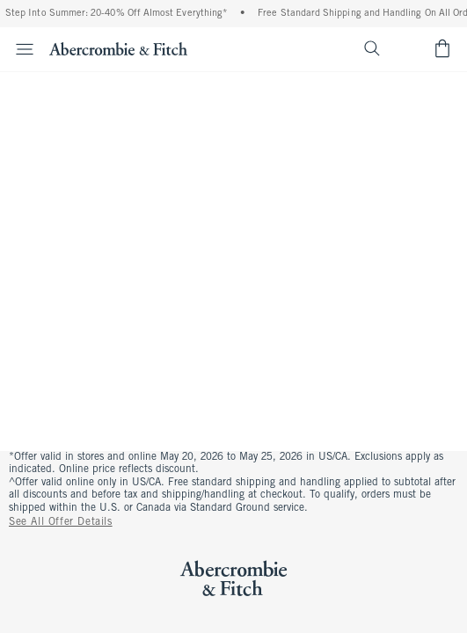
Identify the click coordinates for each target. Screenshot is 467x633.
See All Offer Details (61, 522)
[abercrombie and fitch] (118, 48)
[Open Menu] (19, 49)
